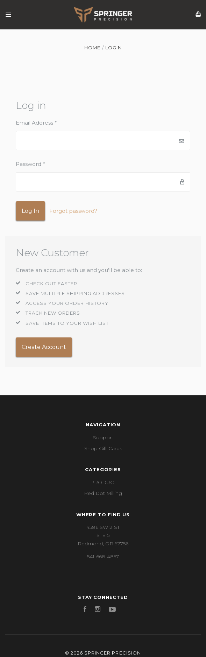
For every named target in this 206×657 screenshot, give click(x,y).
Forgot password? (73, 211)
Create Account (44, 347)
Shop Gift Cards (103, 448)
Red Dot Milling (103, 493)
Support (103, 437)
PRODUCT (103, 482)
